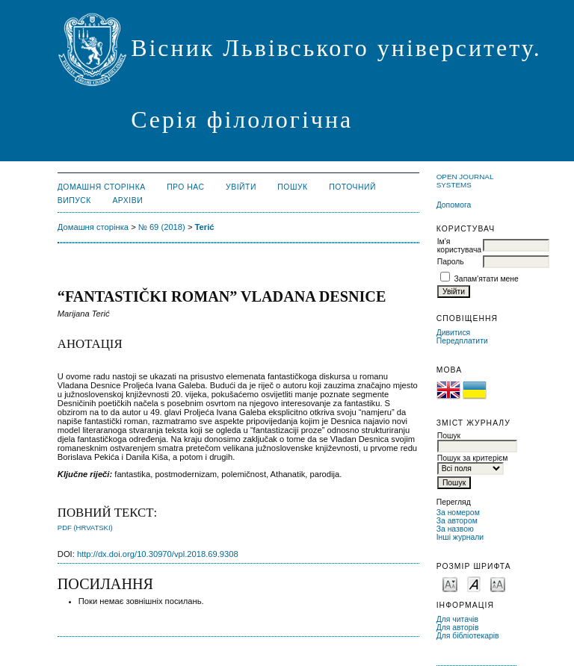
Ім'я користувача (459, 245)
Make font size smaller (449, 583)
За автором (457, 521)
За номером (458, 512)
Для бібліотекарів (467, 636)
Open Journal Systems (464, 180)
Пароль (450, 262)
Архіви (127, 200)
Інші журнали (460, 537)
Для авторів (457, 627)
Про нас (186, 187)
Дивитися (453, 333)
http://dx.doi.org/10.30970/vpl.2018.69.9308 (157, 554)
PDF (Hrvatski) (85, 527)
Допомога (454, 205)
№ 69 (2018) (161, 226)
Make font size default (473, 583)
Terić (205, 226)
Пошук (292, 187)
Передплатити (462, 341)
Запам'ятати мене (486, 279)
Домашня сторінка (102, 187)
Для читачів (457, 619)
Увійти (241, 187)
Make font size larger (497, 583)
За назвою (455, 529)
